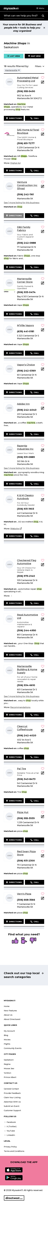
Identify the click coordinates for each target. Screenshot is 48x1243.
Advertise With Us (12, 1102)
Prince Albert (10, 1077)
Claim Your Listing (12, 1097)
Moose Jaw (9, 1068)
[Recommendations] (20, 707)
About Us (8, 1015)
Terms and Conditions (14, 1151)
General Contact (11, 1089)
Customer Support (12, 1110)
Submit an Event (11, 1106)
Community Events (13, 1048)
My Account (9, 1031)
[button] (40, 8)
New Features (10, 1010)
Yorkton (7, 1073)
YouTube (9, 1131)
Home (6, 1006)
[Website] (16, 528)
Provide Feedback (12, 1093)
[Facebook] (11, 595)
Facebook (10, 1122)
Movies (7, 1039)
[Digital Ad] (15, 163)
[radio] (15, 941)
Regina (7, 1064)
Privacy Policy (10, 1147)
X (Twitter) (10, 1126)
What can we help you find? (21, 15)
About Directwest (12, 1019)
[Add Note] (42, 83)
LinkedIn (9, 1135)
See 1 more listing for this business (21, 202)
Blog (6, 1035)
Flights (7, 1044)
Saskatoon (9, 1060)
